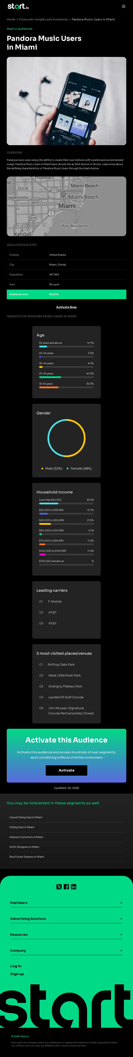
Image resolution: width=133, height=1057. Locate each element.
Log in (15, 966)
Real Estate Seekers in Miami (26, 856)
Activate (66, 770)
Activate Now (66, 307)
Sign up (17, 974)
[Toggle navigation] (122, 6)
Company (18, 950)
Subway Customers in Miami (26, 837)
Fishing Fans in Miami (21, 827)
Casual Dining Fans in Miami (25, 817)
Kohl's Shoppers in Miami (24, 847)
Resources (19, 935)
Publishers (18, 903)
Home (11, 19)
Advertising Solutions (28, 919)
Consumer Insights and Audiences (43, 19)
